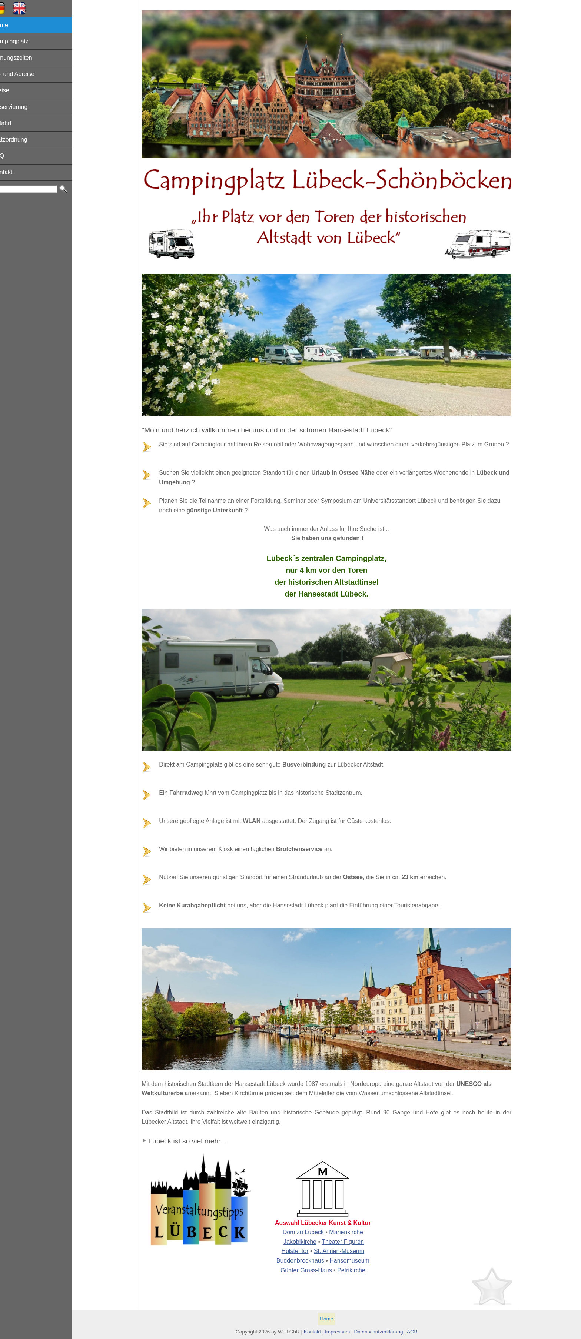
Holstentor (300, 1251)
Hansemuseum (355, 1260)
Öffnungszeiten (23, 57)
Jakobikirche (305, 1242)
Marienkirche (352, 1232)
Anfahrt (13, 123)
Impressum (343, 1332)
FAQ (10, 156)
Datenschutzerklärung (384, 1332)
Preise (12, 90)
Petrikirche (357, 1270)
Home (12, 25)
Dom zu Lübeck (308, 1232)
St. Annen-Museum (344, 1251)
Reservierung (21, 107)
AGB (417, 1332)
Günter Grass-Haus (312, 1270)
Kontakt (14, 172)
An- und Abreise (25, 74)
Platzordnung (21, 139)
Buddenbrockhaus (306, 1260)
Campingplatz (22, 41)
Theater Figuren (348, 1242)
